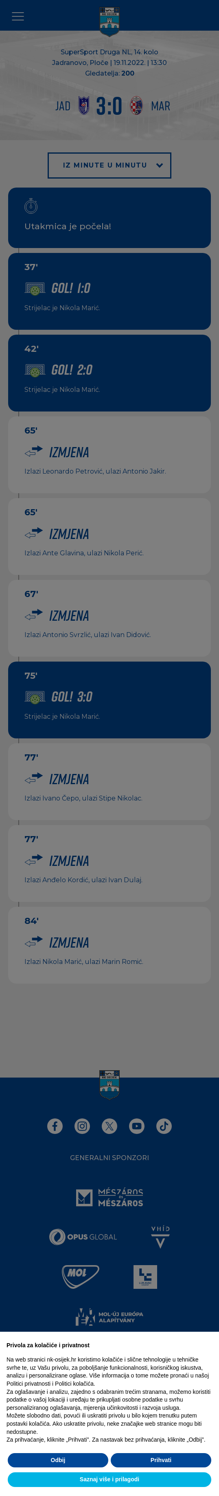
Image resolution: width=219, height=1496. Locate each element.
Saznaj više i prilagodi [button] (109, 1479)
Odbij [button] (58, 1460)
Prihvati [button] (161, 1460)
